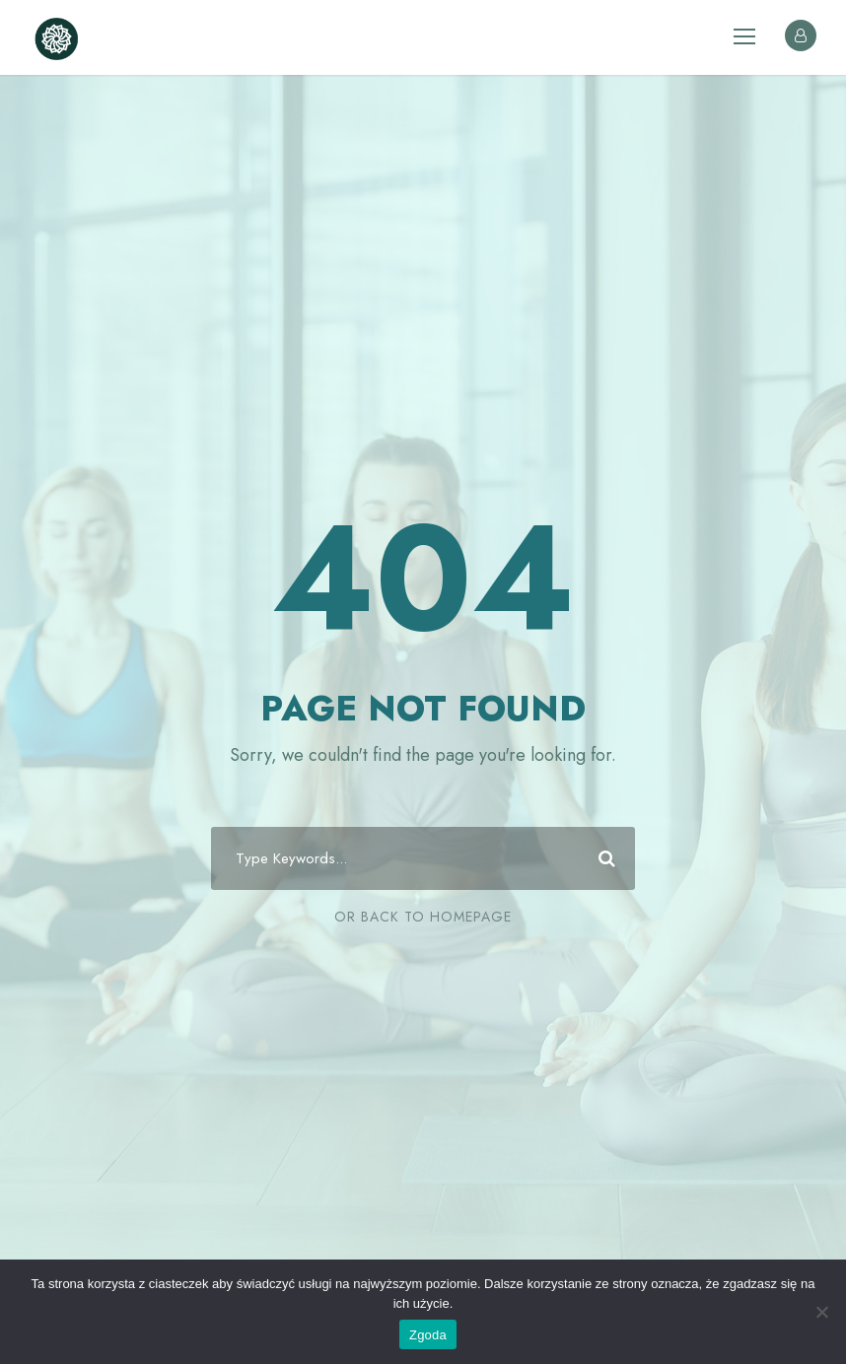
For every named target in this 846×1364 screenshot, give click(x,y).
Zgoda (428, 1335)
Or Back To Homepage (423, 916)
